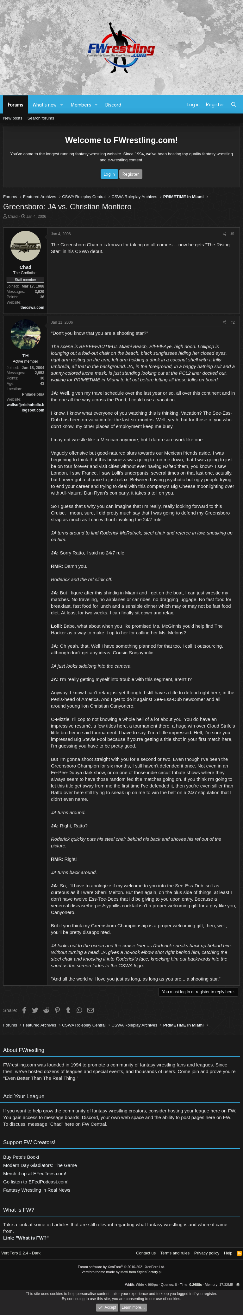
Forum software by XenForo (121, 1267)
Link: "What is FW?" (26, 1241)
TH (25, 355)
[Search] (233, 104)
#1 (233, 234)
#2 (233, 322)
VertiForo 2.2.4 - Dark (20, 1253)
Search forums (41, 118)
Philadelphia (33, 394)
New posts (12, 118)
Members (81, 104)
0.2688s (195, 1284)
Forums (15, 104)
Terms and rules (175, 1253)
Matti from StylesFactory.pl (141, 1272)
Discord (113, 104)
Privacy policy (206, 1253)
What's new (45, 104)
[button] (61, 104)
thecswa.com (32, 307)
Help (228, 1253)
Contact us (146, 1253)
